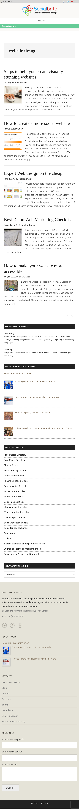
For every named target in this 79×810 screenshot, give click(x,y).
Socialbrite (39, 10)
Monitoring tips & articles (16, 512)
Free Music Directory (14, 460)
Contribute (7, 710)
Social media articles (14, 501)
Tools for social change (15, 528)
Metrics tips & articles (15, 517)
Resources (9, 533)
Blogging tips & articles (15, 507)
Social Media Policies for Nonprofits (22, 554)
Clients (5, 693)
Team (5, 704)
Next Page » (71, 316)
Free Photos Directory (15, 454)
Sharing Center (11, 465)
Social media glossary (15, 470)
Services (6, 699)
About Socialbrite (11, 682)
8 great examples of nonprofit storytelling (24, 543)
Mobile (7, 538)
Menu (41, 20)
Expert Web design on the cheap (33, 173)
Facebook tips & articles (16, 486)
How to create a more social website (37, 123)
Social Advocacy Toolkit (16, 522)
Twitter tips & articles (14, 491)
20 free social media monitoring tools (22, 548)
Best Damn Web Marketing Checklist (38, 219)
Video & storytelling (13, 496)
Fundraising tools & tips (16, 481)
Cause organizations (14, 475)
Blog (4, 688)
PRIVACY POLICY (39, 803)
